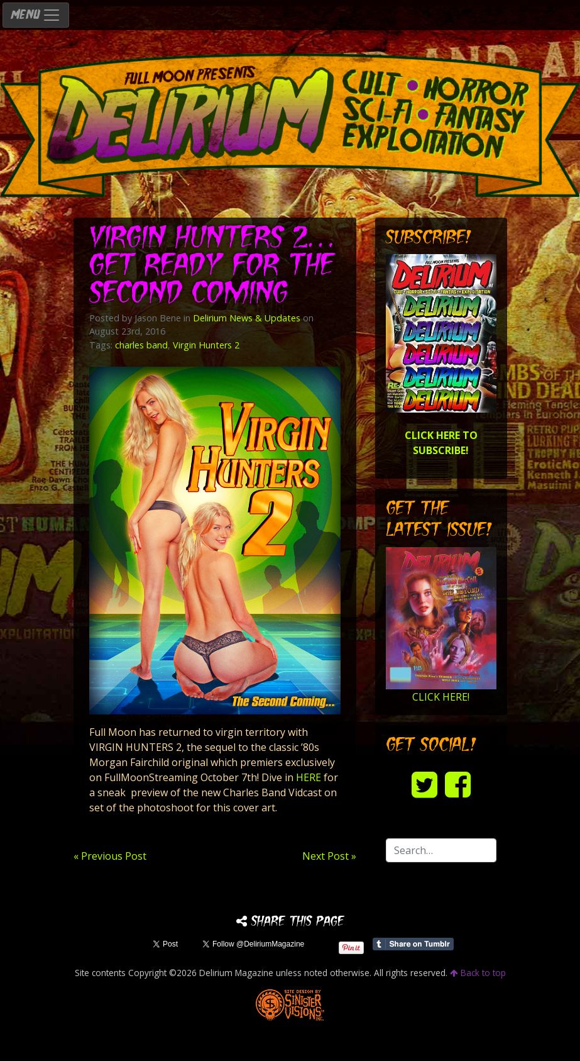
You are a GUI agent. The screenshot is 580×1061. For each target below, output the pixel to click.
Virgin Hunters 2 (206, 345)
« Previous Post (110, 856)
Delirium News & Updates (246, 318)
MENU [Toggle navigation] (36, 15)
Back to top (478, 973)
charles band (141, 345)
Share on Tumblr (413, 944)
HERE (308, 777)
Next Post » (329, 856)
